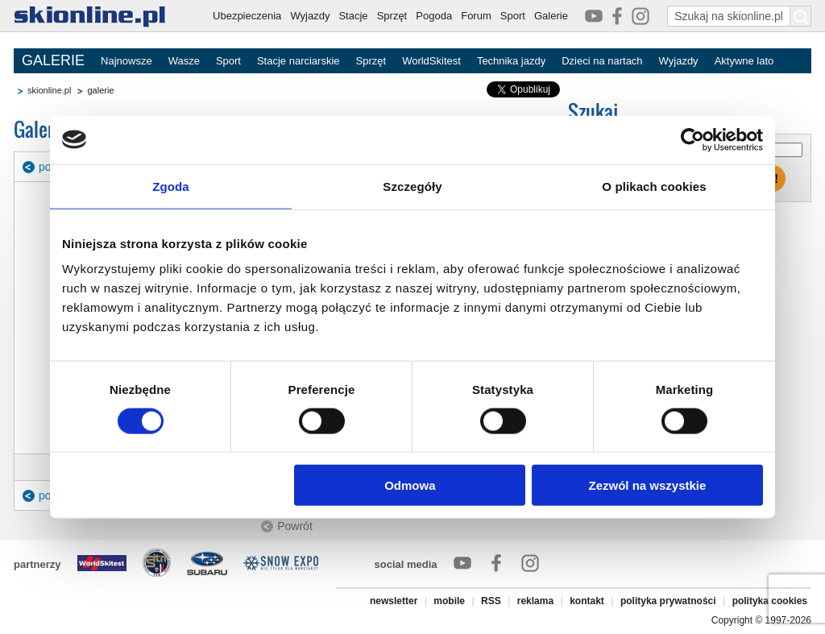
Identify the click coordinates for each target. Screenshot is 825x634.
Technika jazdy (511, 61)
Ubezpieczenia (247, 16)
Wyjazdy (310, 16)
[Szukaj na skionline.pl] (800, 16)
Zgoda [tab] (170, 186)
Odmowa (409, 485)
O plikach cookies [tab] (654, 186)
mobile (449, 601)
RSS (491, 601)
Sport (512, 16)
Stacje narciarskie (298, 61)
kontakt (587, 601)
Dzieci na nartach (602, 61)
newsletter (393, 601)
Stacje (352, 16)
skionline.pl (49, 90)
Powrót (295, 526)
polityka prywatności (668, 601)
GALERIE (53, 60)
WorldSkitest (431, 61)
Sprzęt (392, 16)
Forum (476, 16)
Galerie (551, 16)
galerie (100, 90)
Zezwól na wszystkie (648, 485)
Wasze (184, 61)
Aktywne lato (744, 61)
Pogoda (434, 16)
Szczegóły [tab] (412, 186)
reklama (535, 601)
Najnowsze (126, 61)
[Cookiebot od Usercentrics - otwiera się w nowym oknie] (692, 139)
